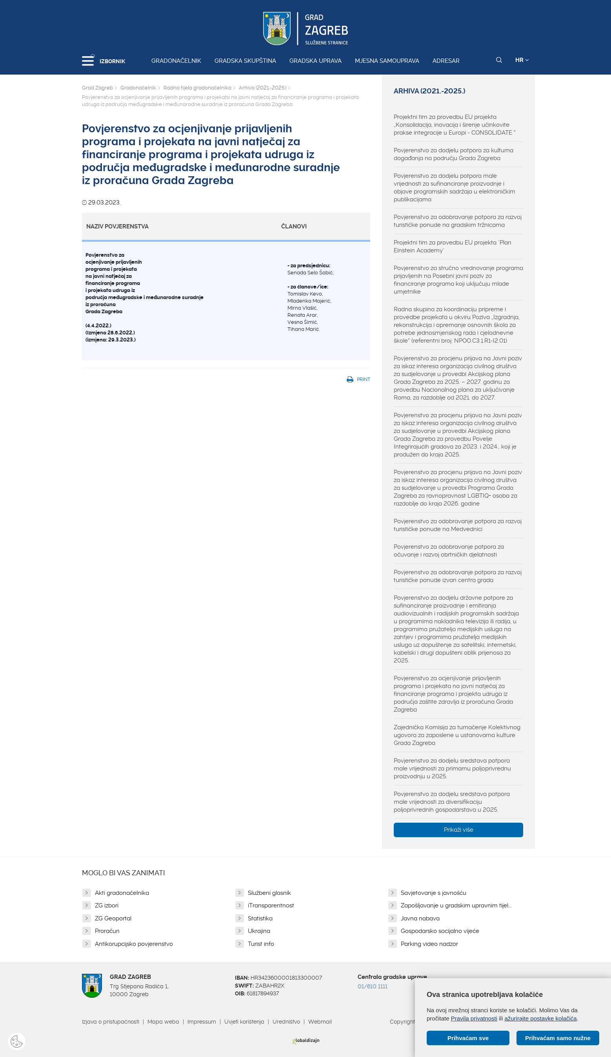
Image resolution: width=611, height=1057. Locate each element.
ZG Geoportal (113, 918)
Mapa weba (163, 1022)
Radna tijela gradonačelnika (197, 88)
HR (522, 60)
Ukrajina (259, 931)
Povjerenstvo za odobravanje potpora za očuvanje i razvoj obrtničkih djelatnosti (449, 550)
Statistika (260, 918)
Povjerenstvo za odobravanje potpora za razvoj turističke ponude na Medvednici (458, 525)
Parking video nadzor (429, 943)
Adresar (446, 60)
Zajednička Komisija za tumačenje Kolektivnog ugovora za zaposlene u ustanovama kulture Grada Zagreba (457, 735)
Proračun (107, 931)
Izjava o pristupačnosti (110, 1022)
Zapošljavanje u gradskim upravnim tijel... (456, 905)
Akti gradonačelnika (122, 892)
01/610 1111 (372, 986)
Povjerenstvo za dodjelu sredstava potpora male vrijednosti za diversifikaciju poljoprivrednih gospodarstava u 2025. (452, 801)
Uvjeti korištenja (244, 1022)
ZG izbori (106, 905)
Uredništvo (286, 1022)
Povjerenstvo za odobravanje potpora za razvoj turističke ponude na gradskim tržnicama (458, 221)
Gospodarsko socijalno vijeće (440, 931)
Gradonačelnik (176, 60)
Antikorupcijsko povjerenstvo (134, 943)
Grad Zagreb (97, 88)
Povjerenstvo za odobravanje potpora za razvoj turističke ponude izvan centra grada (458, 576)
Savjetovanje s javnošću (433, 892)
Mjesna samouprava (387, 60)
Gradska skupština (245, 60)
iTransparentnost (271, 905)
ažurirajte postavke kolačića (540, 1018)
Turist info (261, 943)
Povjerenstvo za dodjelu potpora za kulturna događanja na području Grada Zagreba (453, 154)
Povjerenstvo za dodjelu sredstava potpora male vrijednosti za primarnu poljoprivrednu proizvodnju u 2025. (452, 768)
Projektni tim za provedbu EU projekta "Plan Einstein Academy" (452, 246)
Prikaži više (458, 829)
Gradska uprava (315, 60)
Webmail (320, 1022)
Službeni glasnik (269, 892)
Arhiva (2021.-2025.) (262, 88)
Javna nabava (420, 918)
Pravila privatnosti (474, 1018)
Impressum (201, 1022)
